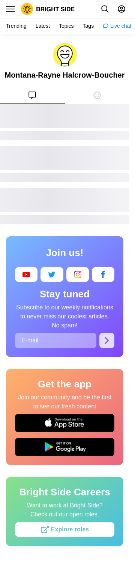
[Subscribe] (106, 340)
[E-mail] (55, 340)
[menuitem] (32, 95)
